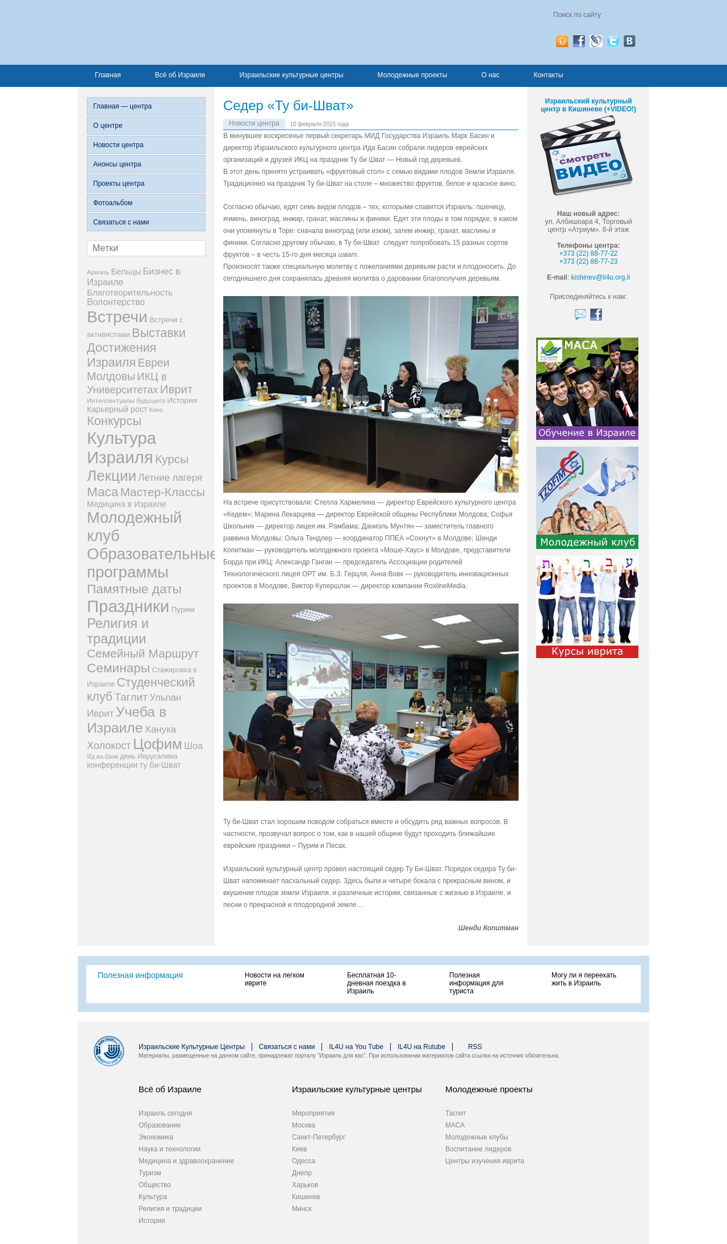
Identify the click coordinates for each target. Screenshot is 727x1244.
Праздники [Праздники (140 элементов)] (128, 606)
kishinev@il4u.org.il (600, 277)
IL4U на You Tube (356, 1047)
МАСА (455, 1125)
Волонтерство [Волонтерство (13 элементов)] (116, 302)
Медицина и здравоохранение (186, 1161)
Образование (160, 1125)
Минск (302, 1209)
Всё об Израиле (180, 75)
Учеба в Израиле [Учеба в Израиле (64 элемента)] (126, 719)
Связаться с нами (121, 222)
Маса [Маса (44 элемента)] (102, 492)
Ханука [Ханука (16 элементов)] (160, 729)
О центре (108, 126)
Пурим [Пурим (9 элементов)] (182, 609)
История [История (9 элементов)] (182, 400)
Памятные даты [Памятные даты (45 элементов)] (134, 588)
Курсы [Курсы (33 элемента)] (172, 458)
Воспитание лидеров (478, 1149)
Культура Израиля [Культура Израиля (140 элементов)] (121, 447)
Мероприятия (313, 1113)
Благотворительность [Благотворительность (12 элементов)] (130, 292)
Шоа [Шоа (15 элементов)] (193, 745)
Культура (153, 1197)
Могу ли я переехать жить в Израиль (583, 979)
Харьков (305, 1185)
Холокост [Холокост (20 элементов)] (109, 745)
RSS (475, 1047)
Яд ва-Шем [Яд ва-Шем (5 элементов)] (102, 756)
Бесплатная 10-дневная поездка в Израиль (376, 983)
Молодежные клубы (476, 1137)
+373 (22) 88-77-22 (588, 253)
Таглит (455, 1113)
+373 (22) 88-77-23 (588, 261)
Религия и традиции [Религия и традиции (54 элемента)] (118, 631)
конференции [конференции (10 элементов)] (112, 764)
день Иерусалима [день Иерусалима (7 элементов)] (148, 756)
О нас (490, 75)
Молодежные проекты (413, 75)
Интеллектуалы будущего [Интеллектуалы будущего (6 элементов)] (126, 400)
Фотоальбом (112, 203)
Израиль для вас (198, 32)
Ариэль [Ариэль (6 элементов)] (98, 272)
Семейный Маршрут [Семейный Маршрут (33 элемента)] (143, 653)
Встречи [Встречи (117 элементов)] (117, 316)
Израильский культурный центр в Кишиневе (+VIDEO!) (588, 105)
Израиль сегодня (165, 1113)
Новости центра (118, 145)
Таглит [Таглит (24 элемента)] (131, 697)
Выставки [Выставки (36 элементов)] (159, 333)
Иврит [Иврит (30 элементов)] (176, 389)
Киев (299, 1149)
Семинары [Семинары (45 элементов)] (118, 667)
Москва (303, 1125)
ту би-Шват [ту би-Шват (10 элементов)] (160, 764)
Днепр (302, 1173)
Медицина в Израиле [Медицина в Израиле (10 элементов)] (126, 504)
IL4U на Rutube (421, 1047)
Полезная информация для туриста (476, 983)
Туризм (150, 1173)
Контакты (548, 75)
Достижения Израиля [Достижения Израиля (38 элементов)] (121, 354)
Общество (155, 1185)
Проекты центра (118, 184)
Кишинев (306, 1197)
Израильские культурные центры (291, 75)
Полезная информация (140, 975)
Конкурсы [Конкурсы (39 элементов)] (114, 421)
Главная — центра (122, 106)
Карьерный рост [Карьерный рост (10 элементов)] (117, 409)
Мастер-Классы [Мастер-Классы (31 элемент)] (162, 491)
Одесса (303, 1161)
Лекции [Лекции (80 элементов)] (111, 475)
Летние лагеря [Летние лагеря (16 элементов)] (170, 477)
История (152, 1221)
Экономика (156, 1137)
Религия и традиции (170, 1209)
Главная (108, 75)
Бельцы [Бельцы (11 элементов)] (126, 271)
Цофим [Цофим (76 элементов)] (157, 744)
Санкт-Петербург (318, 1137)
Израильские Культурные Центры (192, 1047)
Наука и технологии (169, 1149)
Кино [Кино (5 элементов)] (156, 409)
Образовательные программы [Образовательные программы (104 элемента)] (153, 563)
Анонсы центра (117, 164)
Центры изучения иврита (484, 1161)
